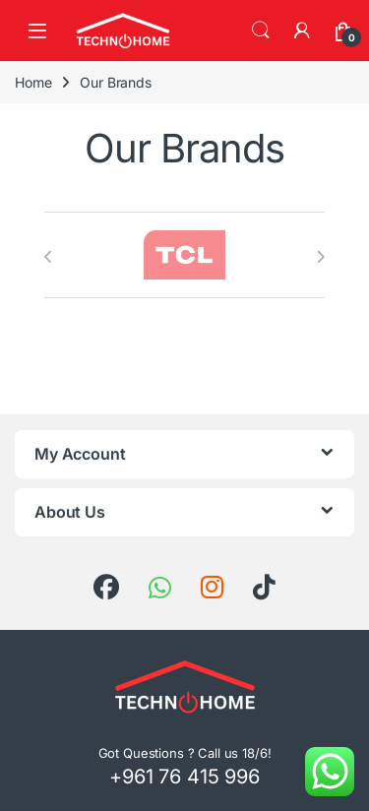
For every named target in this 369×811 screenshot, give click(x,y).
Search (261, 30)
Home (33, 82)
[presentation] (48, 257)
